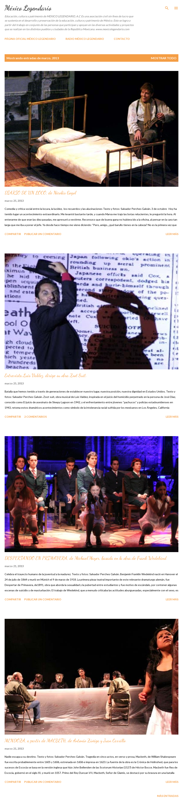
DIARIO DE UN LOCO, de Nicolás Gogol (40, 193)
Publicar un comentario (42, 234)
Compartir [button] (13, 234)
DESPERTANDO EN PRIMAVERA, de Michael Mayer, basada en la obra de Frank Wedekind (85, 558)
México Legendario (28, 8)
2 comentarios (35, 416)
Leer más (172, 234)
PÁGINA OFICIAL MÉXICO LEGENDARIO (30, 38)
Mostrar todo (163, 58)
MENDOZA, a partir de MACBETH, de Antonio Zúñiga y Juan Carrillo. (66, 740)
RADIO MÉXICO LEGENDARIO (85, 38)
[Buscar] (167, 7)
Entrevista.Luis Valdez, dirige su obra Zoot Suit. (46, 375)
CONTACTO (122, 38)
